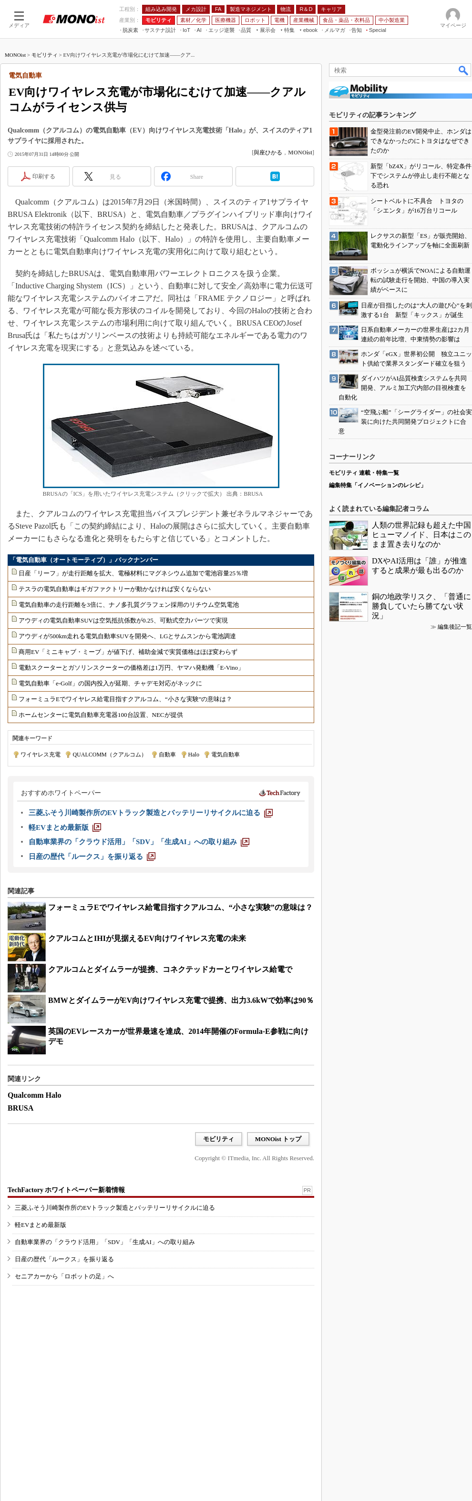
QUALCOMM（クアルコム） (109, 754)
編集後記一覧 (455, 626)
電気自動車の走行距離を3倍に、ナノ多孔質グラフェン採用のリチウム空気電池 (129, 604)
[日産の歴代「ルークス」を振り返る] (92, 856)
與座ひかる (268, 152)
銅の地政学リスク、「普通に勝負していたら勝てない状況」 (421, 606)
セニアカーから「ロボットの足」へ (64, 1276)
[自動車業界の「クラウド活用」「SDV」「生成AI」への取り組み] (139, 842)
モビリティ (44, 55)
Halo (193, 754)
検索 (464, 70)
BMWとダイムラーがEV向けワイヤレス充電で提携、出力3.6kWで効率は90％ (181, 1000)
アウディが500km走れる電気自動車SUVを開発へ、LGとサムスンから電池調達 (127, 636)
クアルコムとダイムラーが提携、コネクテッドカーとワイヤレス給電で (170, 969)
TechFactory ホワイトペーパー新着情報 (66, 1190)
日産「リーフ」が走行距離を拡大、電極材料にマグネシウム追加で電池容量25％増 (133, 573)
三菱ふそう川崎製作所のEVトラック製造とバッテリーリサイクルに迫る (115, 1207)
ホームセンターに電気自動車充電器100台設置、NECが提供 (101, 714)
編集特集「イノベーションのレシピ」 (377, 485)
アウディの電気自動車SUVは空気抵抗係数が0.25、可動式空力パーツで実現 (123, 620)
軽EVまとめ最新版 (40, 1224)
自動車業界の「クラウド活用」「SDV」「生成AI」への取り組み (105, 1242)
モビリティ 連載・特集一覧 (364, 473)
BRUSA (20, 1108)
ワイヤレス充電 (41, 754)
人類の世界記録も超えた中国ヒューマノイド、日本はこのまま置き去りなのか (421, 534)
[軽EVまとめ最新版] (65, 827)
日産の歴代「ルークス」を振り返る (64, 1259)
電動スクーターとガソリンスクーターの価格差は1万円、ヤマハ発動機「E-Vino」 (131, 667)
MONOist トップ (278, 1139)
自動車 (167, 754)
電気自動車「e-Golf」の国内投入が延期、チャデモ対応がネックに (110, 683)
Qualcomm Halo (34, 1095)
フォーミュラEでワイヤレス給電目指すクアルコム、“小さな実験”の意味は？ (125, 699)
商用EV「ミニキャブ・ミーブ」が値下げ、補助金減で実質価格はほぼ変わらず (128, 651)
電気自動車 (225, 754)
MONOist (15, 55)
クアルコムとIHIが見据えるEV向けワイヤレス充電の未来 (147, 938)
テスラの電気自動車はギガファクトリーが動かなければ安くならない (115, 588)
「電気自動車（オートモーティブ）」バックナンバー (84, 559)
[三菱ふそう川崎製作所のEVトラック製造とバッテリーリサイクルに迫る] (151, 813)
